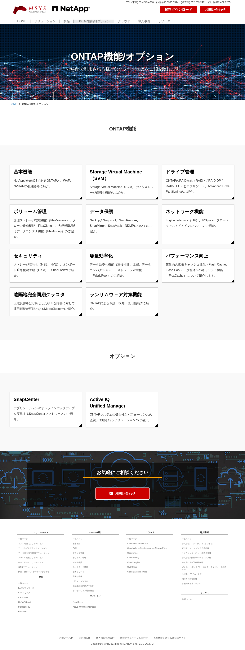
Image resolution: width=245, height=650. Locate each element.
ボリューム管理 (79, 558)
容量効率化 (77, 576)
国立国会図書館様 (189, 579)
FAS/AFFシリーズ (26, 588)
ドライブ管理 (78, 553)
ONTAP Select (24, 602)
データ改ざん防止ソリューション (32, 548)
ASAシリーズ (24, 597)
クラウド (124, 21)
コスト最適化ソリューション (30, 544)
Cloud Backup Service (137, 572)
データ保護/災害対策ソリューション (33, 553)
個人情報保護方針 (105, 638)
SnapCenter (78, 602)
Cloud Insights (133, 562)
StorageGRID (24, 607)
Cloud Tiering (133, 558)
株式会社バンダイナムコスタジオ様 (197, 544)
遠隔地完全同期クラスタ (83, 586)
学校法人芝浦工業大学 (191, 583)
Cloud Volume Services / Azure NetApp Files (147, 548)
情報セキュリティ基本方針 (134, 638)
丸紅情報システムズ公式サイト (170, 638)
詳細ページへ (187, 599)
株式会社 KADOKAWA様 (192, 562)
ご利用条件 (84, 638)
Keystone (22, 611)
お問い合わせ (215, 10)
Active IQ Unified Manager (84, 607)
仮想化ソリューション (27, 567)
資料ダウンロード (178, 10)
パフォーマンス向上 (81, 581)
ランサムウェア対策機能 (83, 591)
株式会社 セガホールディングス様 (196, 558)
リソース (164, 21)
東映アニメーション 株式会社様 (195, 548)
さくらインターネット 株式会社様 (196, 553)
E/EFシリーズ (24, 593)
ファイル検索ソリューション (30, 558)
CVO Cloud (132, 567)
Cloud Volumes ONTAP (137, 544)
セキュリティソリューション (30, 562)
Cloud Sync (132, 553)
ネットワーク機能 (80, 567)
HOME (21, 21)
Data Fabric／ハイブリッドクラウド (34, 572)
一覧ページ (23, 539)
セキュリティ (78, 572)
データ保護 (77, 562)
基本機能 (76, 544)
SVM (75, 548)
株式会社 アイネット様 (192, 574)
